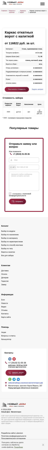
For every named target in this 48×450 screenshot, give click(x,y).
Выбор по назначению (10, 238)
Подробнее (18, 447)
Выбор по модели (8, 234)
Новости (4, 306)
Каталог (4, 229)
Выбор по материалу (9, 241)
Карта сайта (6, 320)
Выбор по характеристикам (12, 245)
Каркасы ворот (23, 11)
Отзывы (4, 313)
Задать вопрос (37, 89)
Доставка (5, 274)
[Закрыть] (43, 445)
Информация (7, 298)
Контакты (5, 317)
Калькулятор (6, 342)
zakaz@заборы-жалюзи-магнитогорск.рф (25, 386)
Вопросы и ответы (8, 339)
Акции (3, 335)
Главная (4, 10)
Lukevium (19, 436)
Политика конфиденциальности (13, 439)
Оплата (4, 277)
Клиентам (5, 269)
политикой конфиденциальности (20, 198)
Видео (3, 310)
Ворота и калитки (12, 11)
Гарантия (4, 284)
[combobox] (12, 167)
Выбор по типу (7, 252)
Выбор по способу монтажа (12, 248)
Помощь (5, 330)
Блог (3, 303)
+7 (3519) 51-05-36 (21, 154)
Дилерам (4, 281)
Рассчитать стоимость (16, 89)
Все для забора (7, 259)
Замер (3, 288)
